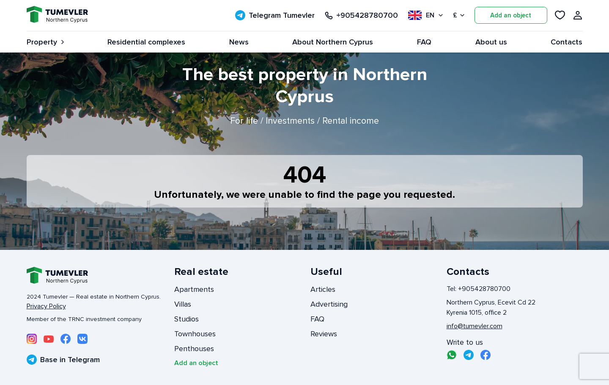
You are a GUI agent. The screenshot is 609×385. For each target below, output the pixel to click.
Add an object (510, 15)
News (239, 42)
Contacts (566, 42)
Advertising (329, 304)
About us (491, 42)
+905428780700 (361, 15)
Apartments (194, 289)
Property (45, 42)
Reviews (323, 333)
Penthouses (194, 348)
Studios (186, 319)
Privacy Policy (46, 306)
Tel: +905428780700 (478, 289)
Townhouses (195, 333)
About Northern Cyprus (332, 42)
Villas (182, 304)
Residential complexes (146, 42)
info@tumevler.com (474, 326)
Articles (322, 289)
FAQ (424, 42)
